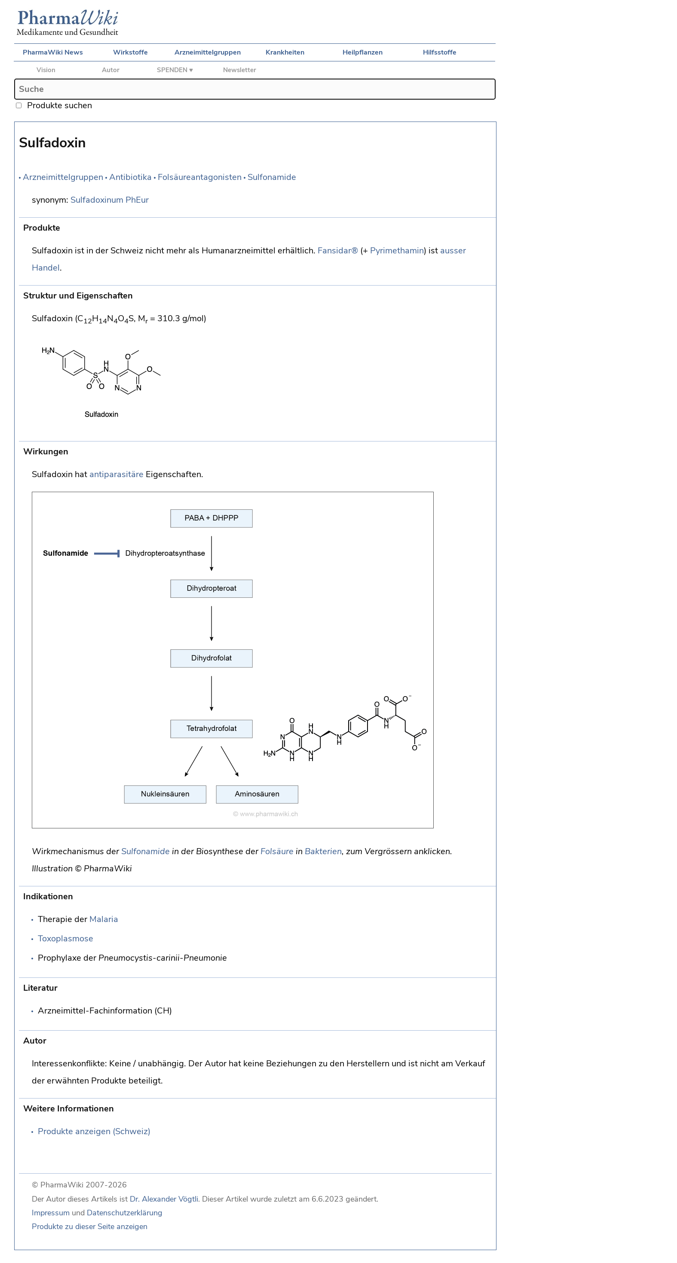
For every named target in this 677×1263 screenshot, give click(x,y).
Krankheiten (285, 52)
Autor (110, 70)
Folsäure (277, 851)
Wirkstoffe (130, 52)
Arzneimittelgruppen (208, 52)
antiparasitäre (116, 474)
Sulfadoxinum (96, 200)
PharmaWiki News (53, 52)
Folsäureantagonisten (200, 177)
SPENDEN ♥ (175, 70)
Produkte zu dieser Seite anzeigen (89, 1226)
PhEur (137, 200)
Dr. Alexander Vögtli (164, 1199)
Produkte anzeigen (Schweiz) (94, 1131)
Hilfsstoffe (439, 52)
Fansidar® (338, 250)
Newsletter (239, 70)
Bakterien (323, 851)
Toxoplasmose (65, 938)
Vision (46, 70)
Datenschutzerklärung (124, 1213)
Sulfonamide (272, 177)
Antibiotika (130, 177)
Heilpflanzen (363, 52)
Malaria (103, 919)
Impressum (51, 1213)
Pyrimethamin (397, 250)
